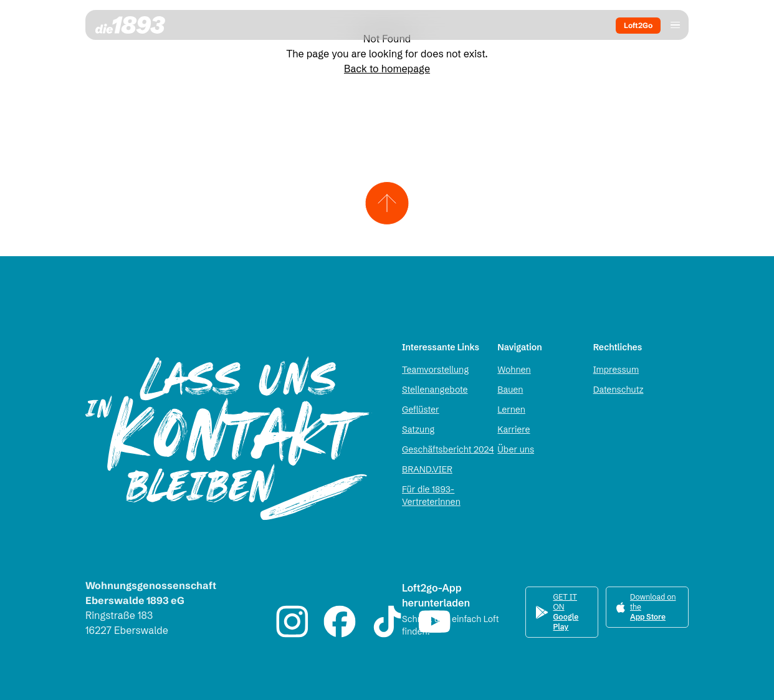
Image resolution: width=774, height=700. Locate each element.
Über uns (515, 449)
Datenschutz (618, 389)
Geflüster (420, 409)
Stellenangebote (435, 389)
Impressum (616, 369)
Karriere (513, 429)
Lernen (511, 409)
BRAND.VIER (427, 469)
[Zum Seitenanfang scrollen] (387, 203)
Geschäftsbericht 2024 (448, 449)
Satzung (418, 429)
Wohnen (513, 369)
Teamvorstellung (435, 369)
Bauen (510, 389)
